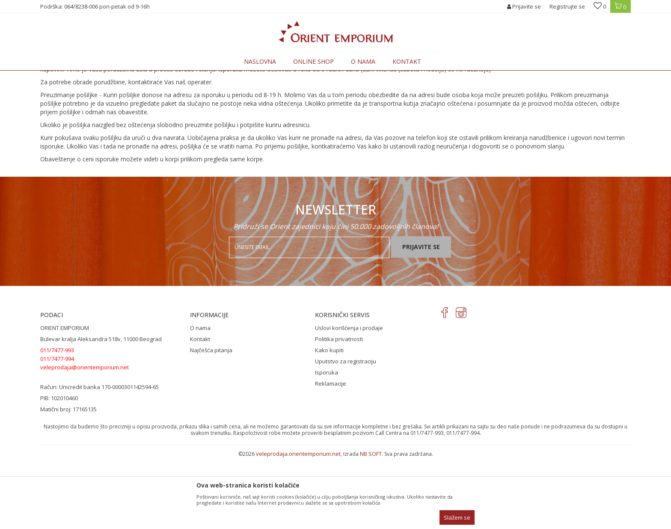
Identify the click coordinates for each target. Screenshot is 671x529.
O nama (200, 398)
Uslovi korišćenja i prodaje (349, 398)
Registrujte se (567, 6)
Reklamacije (330, 454)
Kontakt (200, 409)
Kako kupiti (329, 421)
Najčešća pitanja (211, 421)
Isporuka (326, 443)
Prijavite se (421, 317)
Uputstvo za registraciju (345, 432)
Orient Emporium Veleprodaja (76, 75)
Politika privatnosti (339, 409)
